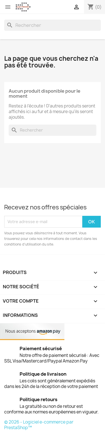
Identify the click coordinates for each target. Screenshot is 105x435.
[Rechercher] (52, 25)
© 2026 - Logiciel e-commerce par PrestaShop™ (38, 425)
